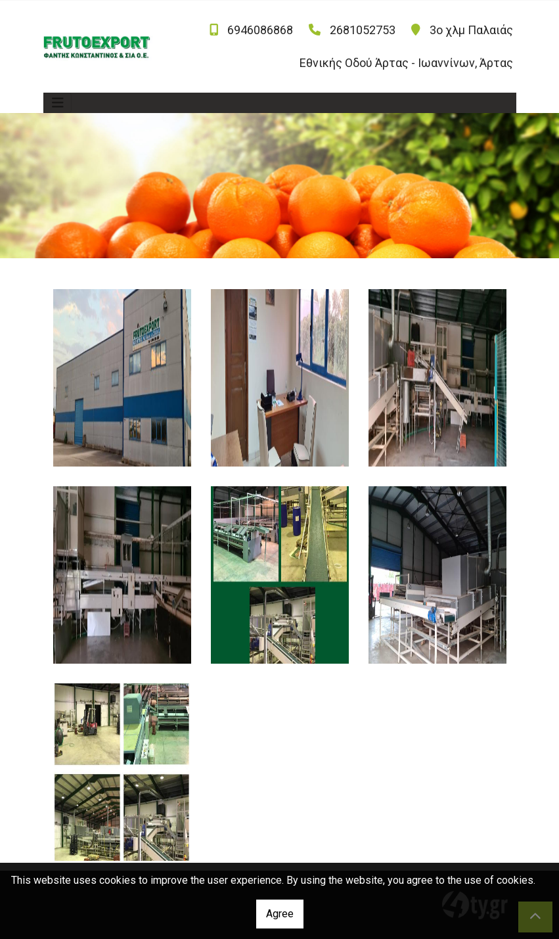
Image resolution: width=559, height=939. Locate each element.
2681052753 (362, 30)
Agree (280, 913)
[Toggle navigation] (57, 103)
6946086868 (260, 30)
